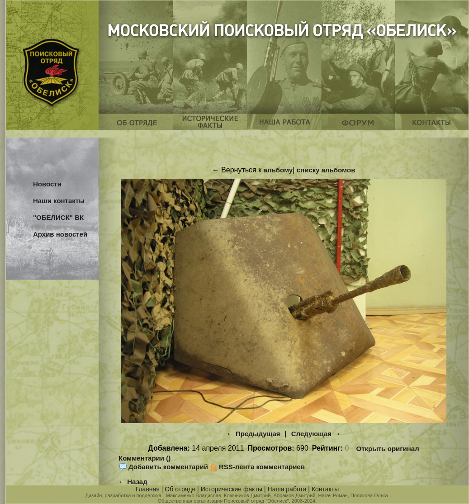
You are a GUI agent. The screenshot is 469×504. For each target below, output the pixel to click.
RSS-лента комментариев (262, 467)
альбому (278, 170)
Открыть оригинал (387, 448)
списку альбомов (326, 170)
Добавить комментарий (168, 467)
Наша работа (287, 489)
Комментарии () (144, 458)
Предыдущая (258, 433)
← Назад (132, 481)
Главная (148, 489)
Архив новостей (60, 234)
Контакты (325, 489)
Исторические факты (231, 489)
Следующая (311, 433)
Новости (47, 184)
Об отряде (180, 489)
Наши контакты (59, 200)
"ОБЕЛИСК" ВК (58, 217)
